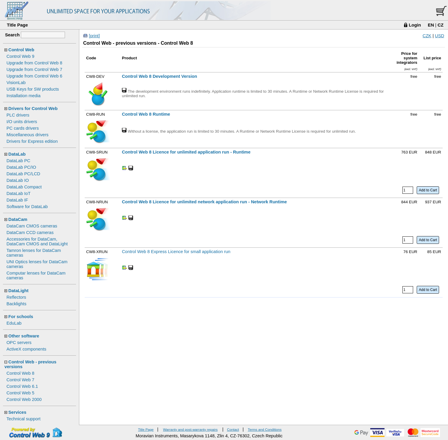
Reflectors (16, 297)
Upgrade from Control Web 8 (34, 63)
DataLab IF (17, 200)
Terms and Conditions (264, 429)
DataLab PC (18, 160)
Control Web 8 (20, 373)
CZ (441, 24)
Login (415, 24)
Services (17, 412)
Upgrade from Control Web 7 (34, 69)
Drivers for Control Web (33, 108)
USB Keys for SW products (33, 89)
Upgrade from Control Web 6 (34, 76)
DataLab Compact (24, 187)
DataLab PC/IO (21, 167)
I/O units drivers (22, 121)
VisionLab (16, 82)
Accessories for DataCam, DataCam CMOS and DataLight (37, 241)
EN (431, 24)
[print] (94, 35)
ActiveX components (26, 349)
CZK (427, 35)
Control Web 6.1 (22, 386)
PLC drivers (18, 115)
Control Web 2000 (24, 399)
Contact (233, 429)
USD (439, 35)
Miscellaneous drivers (28, 134)
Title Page (17, 24)
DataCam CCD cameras (30, 232)
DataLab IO (18, 180)
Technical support (24, 418)
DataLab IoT (19, 193)
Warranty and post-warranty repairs (190, 429)
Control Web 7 (20, 379)
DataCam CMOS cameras (32, 226)
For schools (20, 316)
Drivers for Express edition (32, 141)
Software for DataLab (27, 206)
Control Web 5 (20, 393)
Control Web (21, 49)
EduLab (14, 323)
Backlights (17, 303)
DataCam (17, 219)
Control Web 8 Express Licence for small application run (176, 251)
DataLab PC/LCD (23, 173)
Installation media (24, 95)
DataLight (18, 290)
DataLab (17, 154)
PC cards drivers (23, 128)
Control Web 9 (20, 56)
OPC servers (19, 342)
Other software (23, 336)
